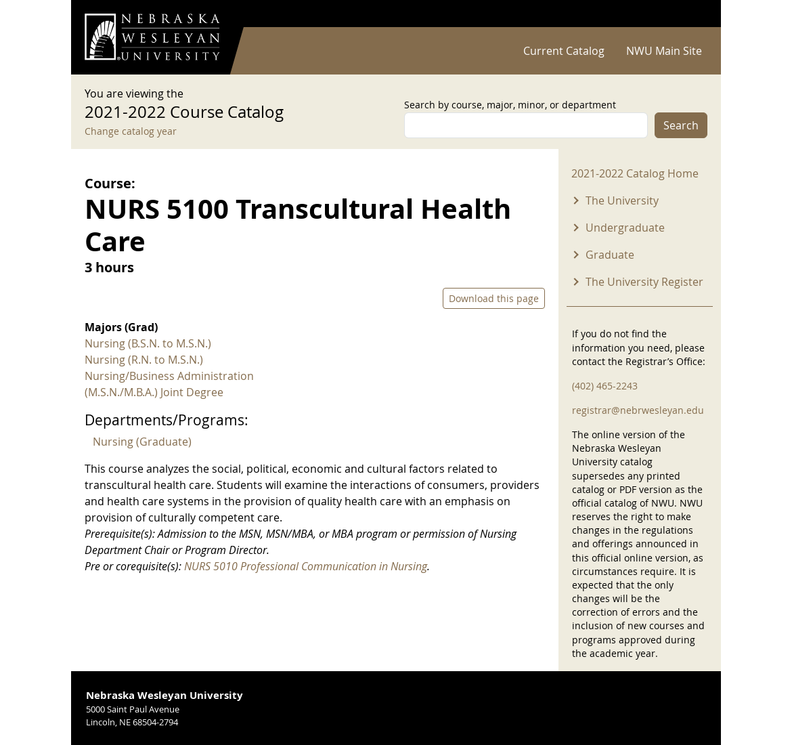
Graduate (610, 254)
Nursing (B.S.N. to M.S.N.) (148, 343)
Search (681, 125)
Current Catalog (563, 50)
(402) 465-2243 (605, 385)
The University (622, 200)
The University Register (644, 281)
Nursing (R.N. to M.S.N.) (144, 359)
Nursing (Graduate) (142, 441)
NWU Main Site (664, 50)
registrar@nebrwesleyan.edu (638, 410)
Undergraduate (625, 227)
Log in (689, 13)
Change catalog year (131, 131)
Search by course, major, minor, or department (510, 104)
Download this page (494, 298)
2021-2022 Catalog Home (635, 173)
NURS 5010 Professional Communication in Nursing (305, 566)
